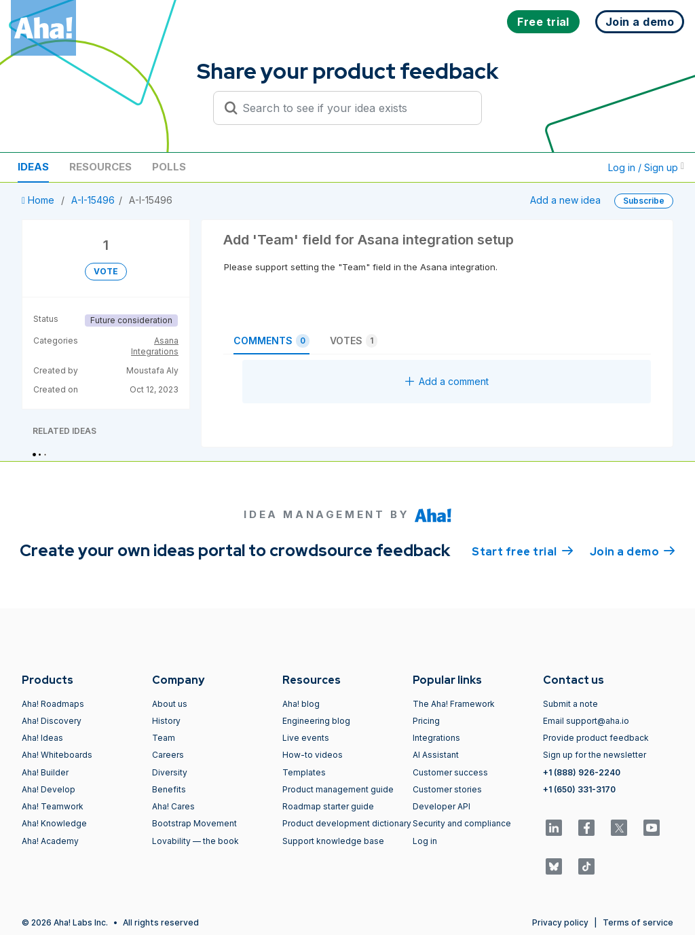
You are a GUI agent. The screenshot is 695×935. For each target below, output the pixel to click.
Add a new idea (565, 200)
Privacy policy (560, 922)
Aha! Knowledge (54, 823)
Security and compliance (462, 823)
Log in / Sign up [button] (646, 167)
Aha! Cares (173, 806)
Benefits (169, 789)
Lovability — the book (195, 841)
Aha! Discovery (51, 721)
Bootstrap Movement (194, 823)
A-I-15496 (93, 200)
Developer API (441, 806)
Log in (425, 841)
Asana (166, 340)
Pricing (426, 721)
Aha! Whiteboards (57, 755)
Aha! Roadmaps (53, 704)
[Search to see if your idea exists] (353, 108)
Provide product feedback (596, 738)
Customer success (450, 772)
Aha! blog (301, 704)
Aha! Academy (50, 841)
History (166, 721)
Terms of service (638, 922)
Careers (168, 755)
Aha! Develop (48, 789)
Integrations (155, 351)
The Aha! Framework (454, 704)
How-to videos (312, 755)
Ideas (33, 166)
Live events (305, 738)
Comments (271, 341)
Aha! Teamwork (52, 806)
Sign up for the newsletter (594, 755)
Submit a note (570, 704)
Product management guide (338, 789)
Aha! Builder (45, 772)
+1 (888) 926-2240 (581, 772)
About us (169, 704)
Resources (100, 166)
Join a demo (632, 550)
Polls (169, 166)
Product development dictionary (346, 823)
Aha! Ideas (42, 738)
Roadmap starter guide (328, 806)
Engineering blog (316, 721)
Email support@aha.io (586, 721)
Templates (304, 772)
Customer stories (447, 789)
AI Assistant (436, 755)
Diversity (169, 772)
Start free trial (523, 550)
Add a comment (447, 381)
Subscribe (643, 201)
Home (39, 200)
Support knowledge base (333, 841)
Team (163, 738)
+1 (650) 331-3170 (579, 789)
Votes (353, 341)
